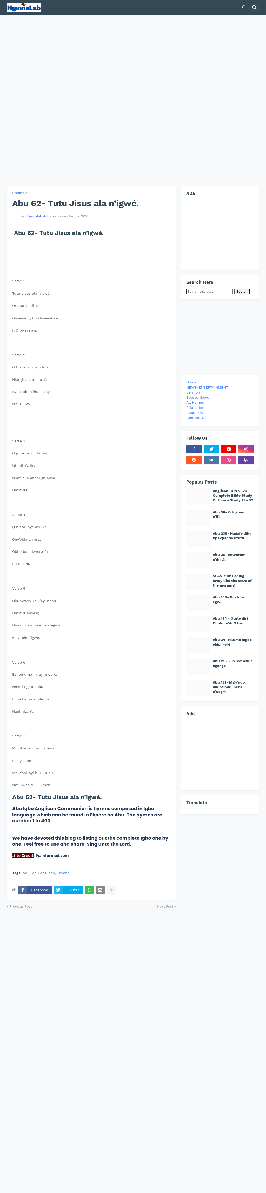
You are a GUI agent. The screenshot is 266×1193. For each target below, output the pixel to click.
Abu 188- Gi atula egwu (228, 599)
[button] (244, 7)
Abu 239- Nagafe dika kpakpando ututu (232, 535)
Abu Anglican (43, 873)
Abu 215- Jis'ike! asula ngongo (233, 663)
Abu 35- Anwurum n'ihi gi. (229, 557)
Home (17, 193)
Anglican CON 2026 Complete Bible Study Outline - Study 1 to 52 (233, 495)
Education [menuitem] (195, 407)
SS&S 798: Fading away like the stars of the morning (232, 580)
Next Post (165, 906)
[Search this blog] (209, 291)
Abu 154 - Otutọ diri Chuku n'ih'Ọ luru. (230, 620)
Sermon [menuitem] (193, 392)
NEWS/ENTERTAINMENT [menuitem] (207, 387)
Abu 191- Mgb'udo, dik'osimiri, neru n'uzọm (229, 687)
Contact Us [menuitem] (196, 418)
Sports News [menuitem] (197, 397)
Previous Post (21, 906)
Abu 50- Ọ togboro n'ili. (229, 514)
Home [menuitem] (191, 382)
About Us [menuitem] (194, 413)
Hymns (63, 873)
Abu (28, 193)
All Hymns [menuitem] (195, 402)
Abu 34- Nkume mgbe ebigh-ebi (232, 642)
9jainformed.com (52, 855)
